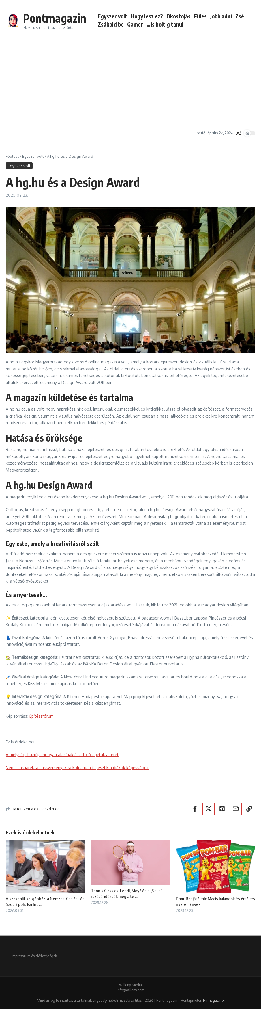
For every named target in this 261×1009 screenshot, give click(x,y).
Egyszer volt (112, 16)
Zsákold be (111, 24)
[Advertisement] (130, 80)
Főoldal (12, 156)
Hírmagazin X (213, 1000)
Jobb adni (221, 16)
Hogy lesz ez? (147, 16)
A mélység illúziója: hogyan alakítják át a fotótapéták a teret (62, 754)
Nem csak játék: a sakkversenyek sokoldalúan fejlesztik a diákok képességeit (77, 767)
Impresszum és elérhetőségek (34, 956)
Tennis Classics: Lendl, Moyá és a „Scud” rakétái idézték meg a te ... (126, 893)
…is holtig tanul (165, 24)
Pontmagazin (54, 18)
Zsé (239, 16)
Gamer (135, 24)
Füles (200, 16)
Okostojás (178, 16)
